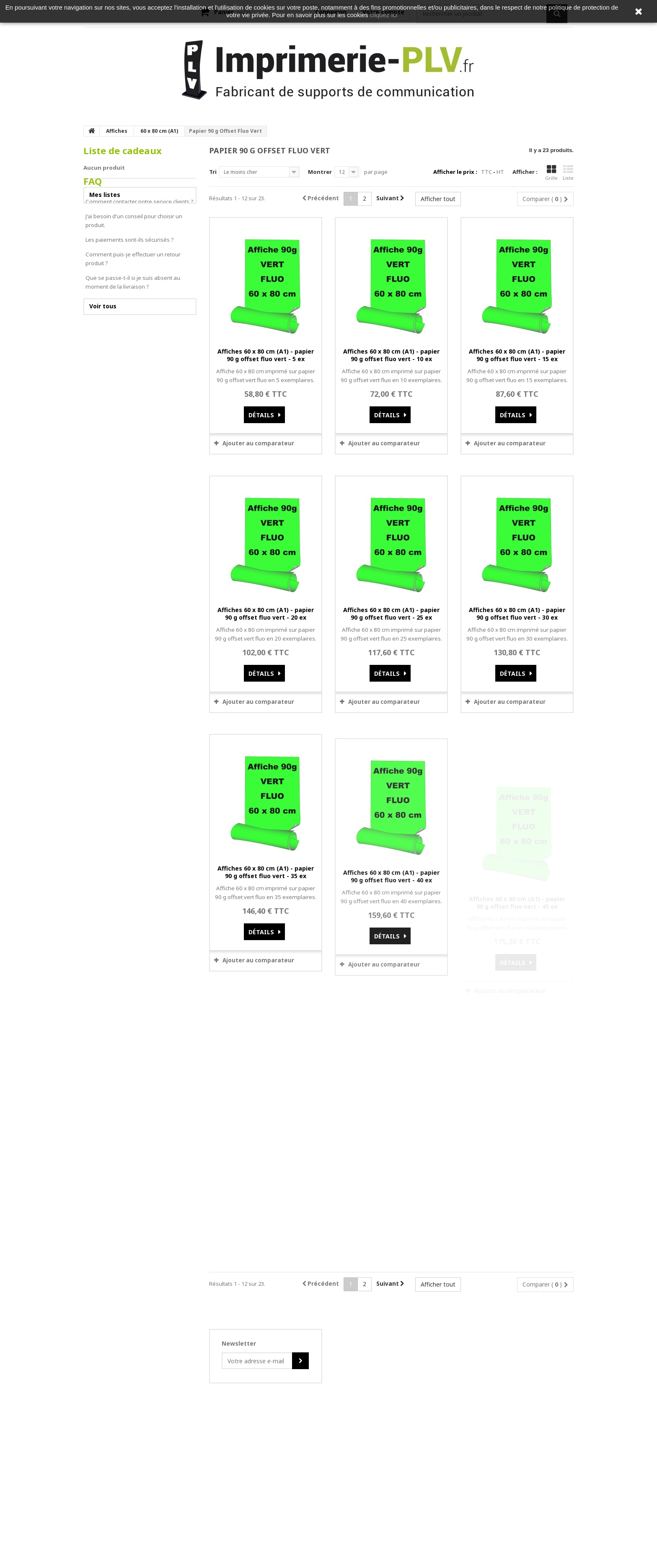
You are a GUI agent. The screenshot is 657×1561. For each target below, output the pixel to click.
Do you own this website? (293, 1362)
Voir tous (102, 346)
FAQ (92, 221)
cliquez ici (383, 14)
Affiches (116, 130)
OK (377, 1362)
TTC (486, 172)
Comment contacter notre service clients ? (139, 241)
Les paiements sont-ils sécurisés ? (129, 279)
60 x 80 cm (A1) (159, 130)
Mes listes (104, 195)
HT (500, 172)
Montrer (320, 172)
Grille (551, 173)
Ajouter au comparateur (258, 443)
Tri (213, 172)
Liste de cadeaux (122, 150)
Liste (568, 173)
